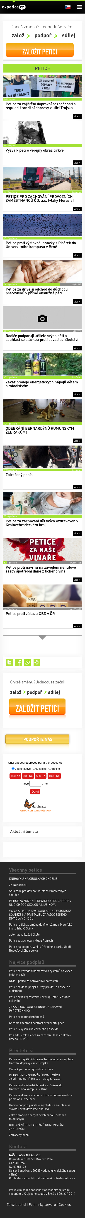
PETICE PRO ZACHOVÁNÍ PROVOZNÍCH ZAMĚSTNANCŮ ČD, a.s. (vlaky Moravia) (35, 1077)
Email (37, 662)
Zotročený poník (19, 1135)
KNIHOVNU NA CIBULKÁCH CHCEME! (33, 878)
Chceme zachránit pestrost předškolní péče (36, 1023)
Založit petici (39, 51)
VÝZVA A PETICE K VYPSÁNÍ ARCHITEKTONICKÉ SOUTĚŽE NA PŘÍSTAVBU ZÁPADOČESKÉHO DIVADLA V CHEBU (40, 914)
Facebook (18, 662)
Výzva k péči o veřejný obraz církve (31, 1069)
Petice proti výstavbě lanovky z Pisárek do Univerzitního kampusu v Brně (35, 1087)
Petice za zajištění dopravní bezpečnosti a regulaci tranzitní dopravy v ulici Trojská (41, 1061)
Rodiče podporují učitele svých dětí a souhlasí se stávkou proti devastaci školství (39, 1107)
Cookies (65, 1204)
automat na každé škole (24, 934)
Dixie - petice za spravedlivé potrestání (33, 981)
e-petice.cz (14, 7)
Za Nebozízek (18, 885)
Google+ (27, 662)
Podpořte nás (37, 741)
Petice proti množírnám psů (26, 1017)
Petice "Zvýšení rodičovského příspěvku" (35, 1029)
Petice (42, 68)
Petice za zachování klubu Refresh (31, 940)
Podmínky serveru (42, 1204)
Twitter (9, 662)
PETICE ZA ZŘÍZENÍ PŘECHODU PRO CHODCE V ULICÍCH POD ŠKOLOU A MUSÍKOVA (40, 902)
